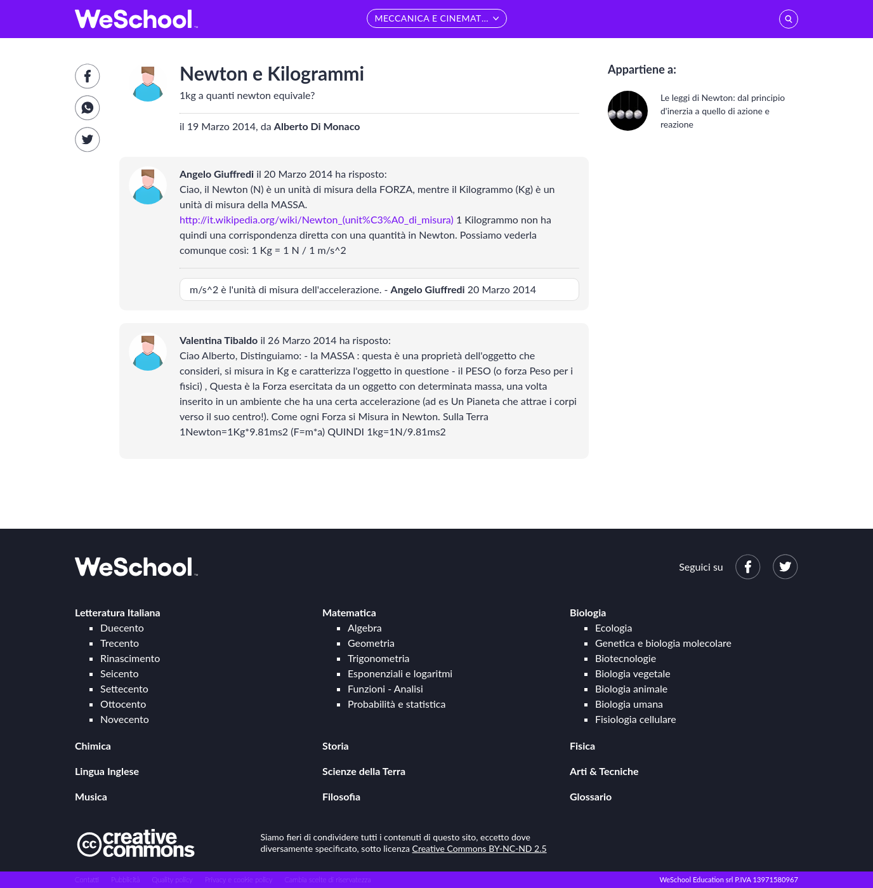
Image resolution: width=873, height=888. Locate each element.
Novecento (124, 719)
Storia (335, 745)
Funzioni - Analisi (385, 688)
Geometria (371, 643)
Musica (91, 796)
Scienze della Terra (363, 771)
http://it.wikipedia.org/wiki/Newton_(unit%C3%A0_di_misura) (317, 219)
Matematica (349, 612)
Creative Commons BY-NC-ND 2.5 (479, 848)
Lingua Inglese (107, 771)
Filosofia (341, 796)
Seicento (119, 673)
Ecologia (613, 627)
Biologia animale (631, 688)
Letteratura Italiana (118, 612)
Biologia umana (629, 704)
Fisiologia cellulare (635, 719)
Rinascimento (130, 658)
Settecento (124, 688)
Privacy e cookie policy (239, 879)
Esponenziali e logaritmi (400, 673)
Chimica (93, 745)
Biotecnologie (625, 658)
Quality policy (172, 879)
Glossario (591, 796)
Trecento (119, 643)
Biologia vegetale (633, 673)
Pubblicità (125, 879)
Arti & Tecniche (604, 771)
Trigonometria (379, 658)
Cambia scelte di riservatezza (327, 879)
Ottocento (123, 704)
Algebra (365, 627)
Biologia (588, 612)
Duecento (122, 627)
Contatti (87, 879)
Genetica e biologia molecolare (663, 643)
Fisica (582, 745)
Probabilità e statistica (396, 704)
